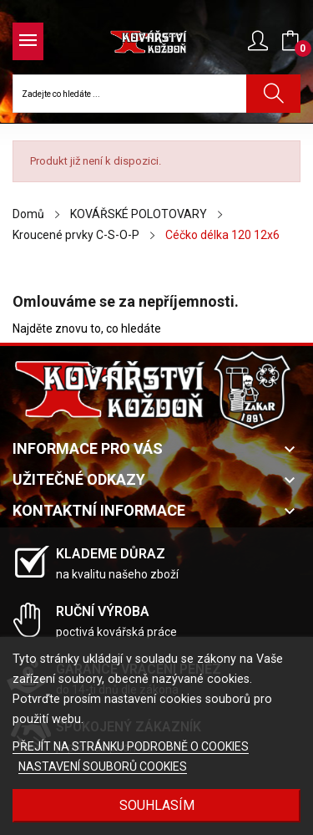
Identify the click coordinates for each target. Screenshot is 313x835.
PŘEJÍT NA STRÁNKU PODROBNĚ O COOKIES (131, 746)
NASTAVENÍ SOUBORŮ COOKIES (102, 766)
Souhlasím (156, 805)
